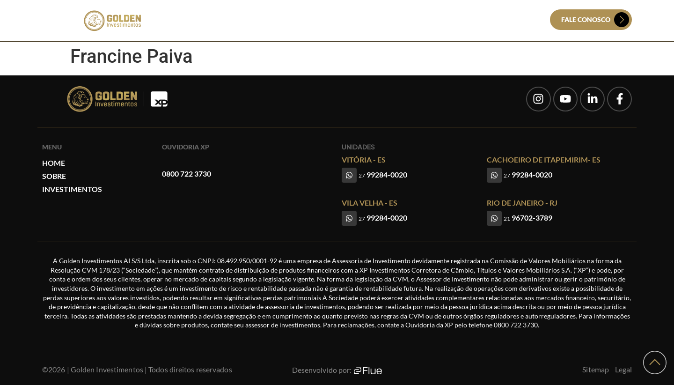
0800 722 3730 (186, 173)
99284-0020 (383, 174)
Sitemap (595, 369)
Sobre (321, 20)
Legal (623, 369)
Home (289, 20)
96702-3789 (528, 217)
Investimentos (369, 20)
